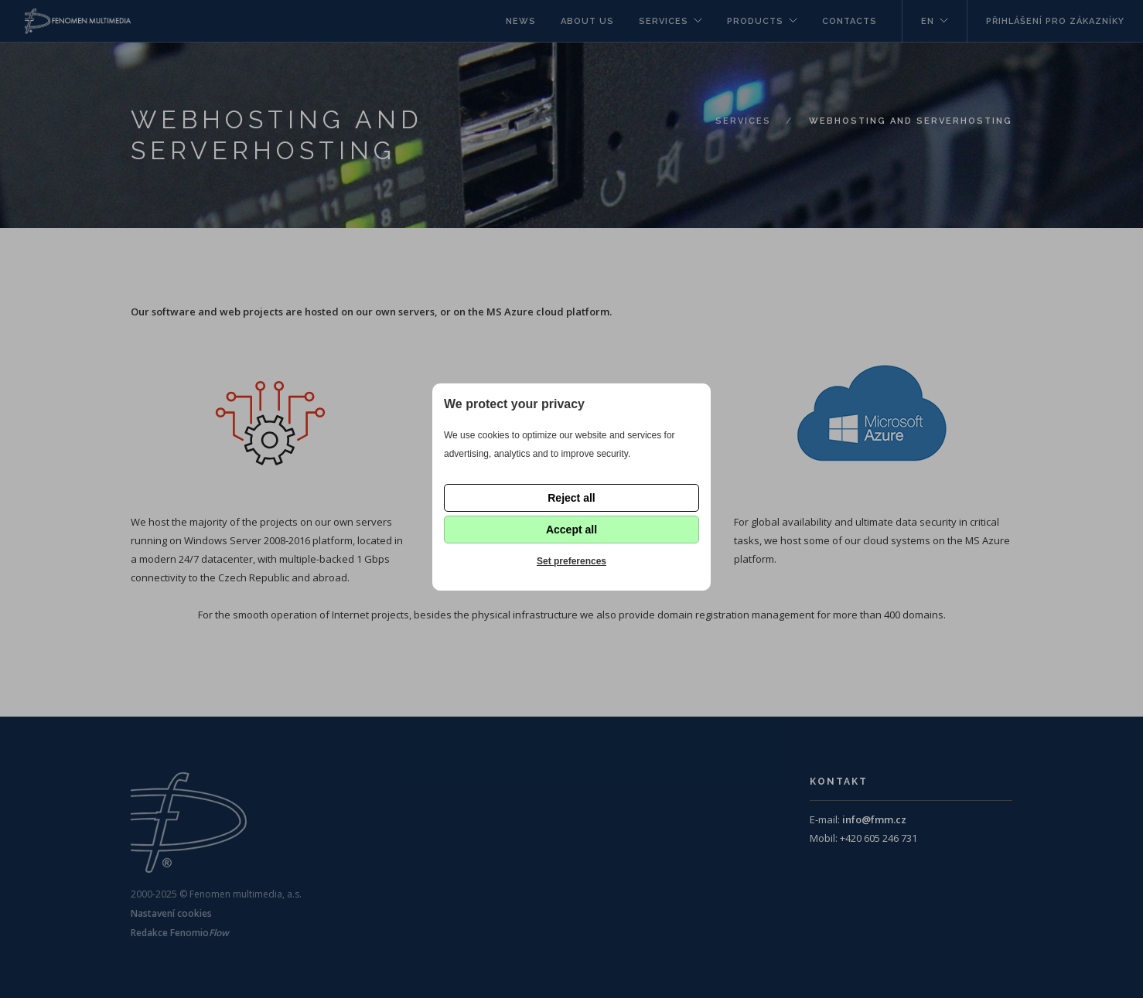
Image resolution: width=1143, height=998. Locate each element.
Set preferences (571, 561)
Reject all (571, 498)
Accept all (571, 529)
